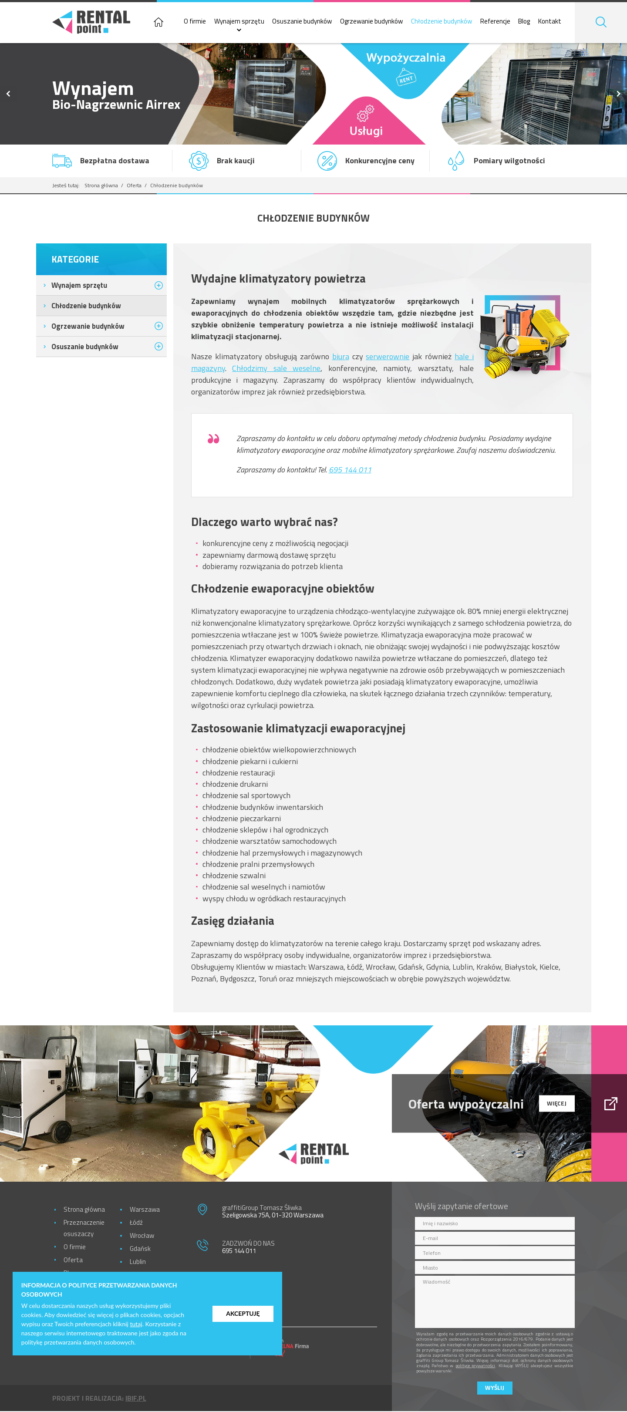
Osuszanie (84, 347)
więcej (556, 1103)
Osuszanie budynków (305, 22)
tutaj (136, 1324)
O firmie (198, 22)
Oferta (134, 186)
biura (340, 357)
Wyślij (494, 1388)
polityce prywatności (475, 1366)
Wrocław (142, 1236)
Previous (8, 95)
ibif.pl (135, 1399)
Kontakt (553, 22)
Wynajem (79, 285)
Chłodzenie (86, 306)
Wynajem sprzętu (242, 22)
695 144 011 (350, 470)
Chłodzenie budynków (445, 22)
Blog (527, 22)
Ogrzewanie (88, 326)
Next (619, 95)
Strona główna (101, 186)
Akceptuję (243, 1313)
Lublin (138, 1262)
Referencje (498, 22)
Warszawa (145, 1210)
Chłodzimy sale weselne (276, 369)
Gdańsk (140, 1249)
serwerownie (387, 357)
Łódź (136, 1223)
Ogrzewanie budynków (375, 22)
